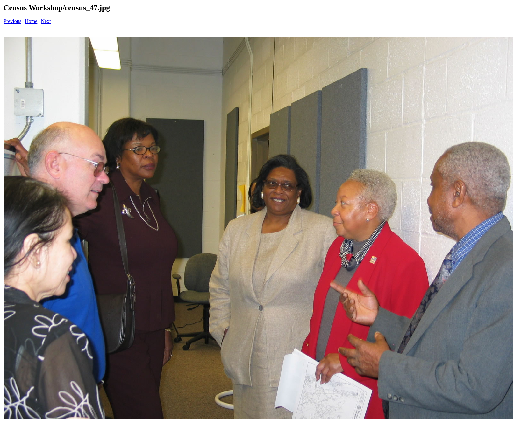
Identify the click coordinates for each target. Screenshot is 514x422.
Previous (12, 21)
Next (46, 21)
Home (31, 21)
